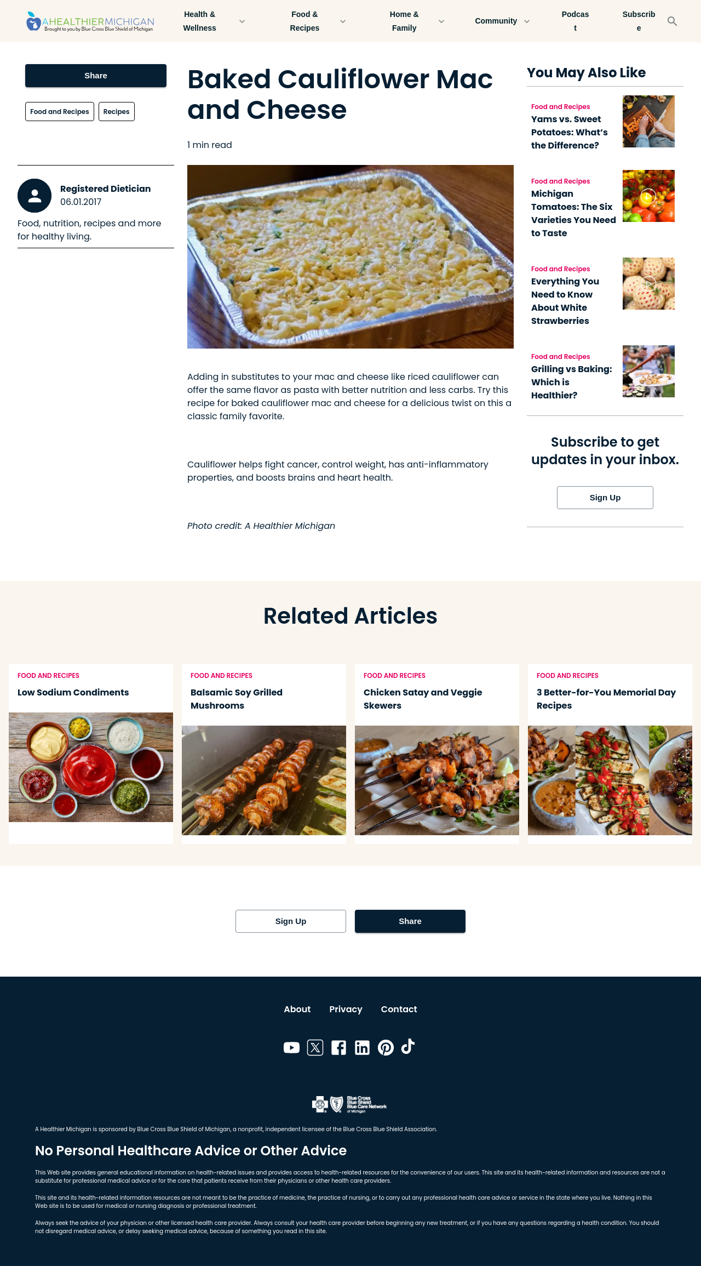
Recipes (117, 111)
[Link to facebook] (338, 1049)
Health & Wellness (206, 21)
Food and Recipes (59, 111)
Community (503, 21)
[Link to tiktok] (409, 1049)
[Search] (672, 21)
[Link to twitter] (315, 1049)
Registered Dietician (105, 189)
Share (95, 75)
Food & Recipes (311, 21)
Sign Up (605, 498)
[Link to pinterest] (385, 1049)
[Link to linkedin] (362, 1049)
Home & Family (410, 21)
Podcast (575, 21)
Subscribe (639, 21)
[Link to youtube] (291, 1049)
